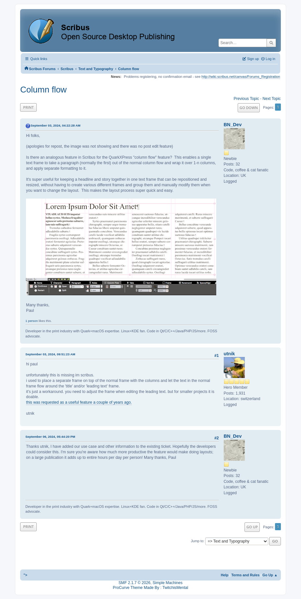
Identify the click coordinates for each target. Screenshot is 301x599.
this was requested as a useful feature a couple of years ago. (79, 402)
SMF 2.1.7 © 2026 (134, 583)
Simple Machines (167, 583)
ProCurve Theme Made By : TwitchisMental (150, 587)
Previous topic (246, 98)
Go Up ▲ (269, 575)
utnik (229, 353)
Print (28, 107)
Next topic (271, 98)
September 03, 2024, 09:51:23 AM (50, 354)
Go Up (252, 526)
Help (225, 575)
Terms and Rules (246, 575)
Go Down (249, 107)
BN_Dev (233, 124)
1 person (31, 321)
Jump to (197, 541)
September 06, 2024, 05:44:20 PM (50, 436)
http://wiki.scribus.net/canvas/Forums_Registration (241, 77)
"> (25, 575)
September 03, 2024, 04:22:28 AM (55, 125)
